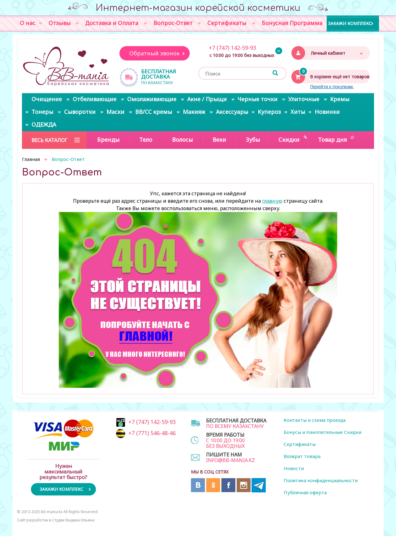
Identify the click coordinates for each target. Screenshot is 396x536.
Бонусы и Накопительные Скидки (322, 432)
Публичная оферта (305, 492)
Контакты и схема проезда (315, 420)
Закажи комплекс (350, 23)
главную (272, 200)
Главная (31, 159)
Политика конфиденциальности (321, 480)
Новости (294, 468)
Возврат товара (302, 456)
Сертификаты (300, 444)
